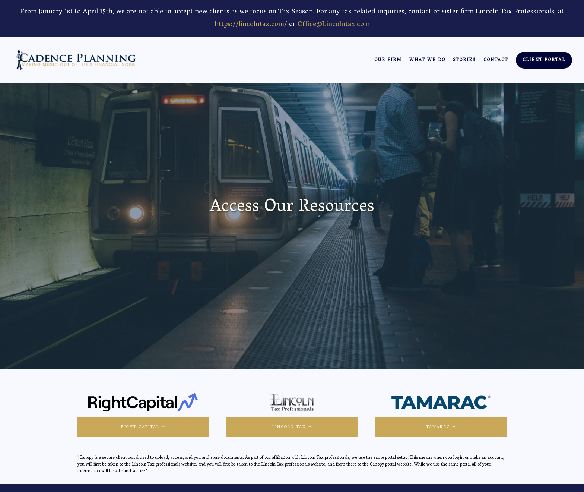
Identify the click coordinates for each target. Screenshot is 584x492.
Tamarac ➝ (441, 427)
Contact (495, 60)
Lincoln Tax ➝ (292, 427)
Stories (464, 60)
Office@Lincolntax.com (334, 25)
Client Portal (544, 60)
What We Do (427, 60)
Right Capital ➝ (143, 427)
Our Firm (388, 60)
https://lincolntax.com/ (251, 25)
